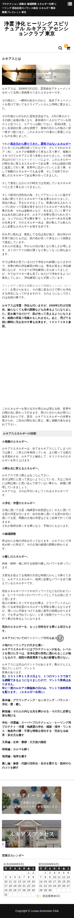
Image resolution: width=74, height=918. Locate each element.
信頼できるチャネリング (25, 159)
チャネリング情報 (38, 638)
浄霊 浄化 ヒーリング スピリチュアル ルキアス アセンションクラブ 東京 (36, 28)
